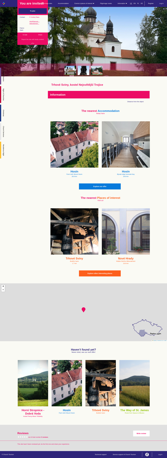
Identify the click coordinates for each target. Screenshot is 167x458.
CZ (131, 3)
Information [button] (122, 3)
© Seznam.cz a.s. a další (161, 340)
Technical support (100, 454)
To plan (32, 11)
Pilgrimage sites (47, 3)
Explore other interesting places (100, 273)
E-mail (25, 35)
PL (138, 3)
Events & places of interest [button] (84, 3)
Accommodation (63, 3)
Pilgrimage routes (106, 3)
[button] (83, 309)
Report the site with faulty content (32, 39)
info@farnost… (34, 21)
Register (151, 3)
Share (40, 35)
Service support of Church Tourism (124, 454)
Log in (161, 3)
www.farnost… (34, 23)
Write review (141, 433)
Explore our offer (99, 186)
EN (135, 3)
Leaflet (154, 340)
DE (142, 3)
